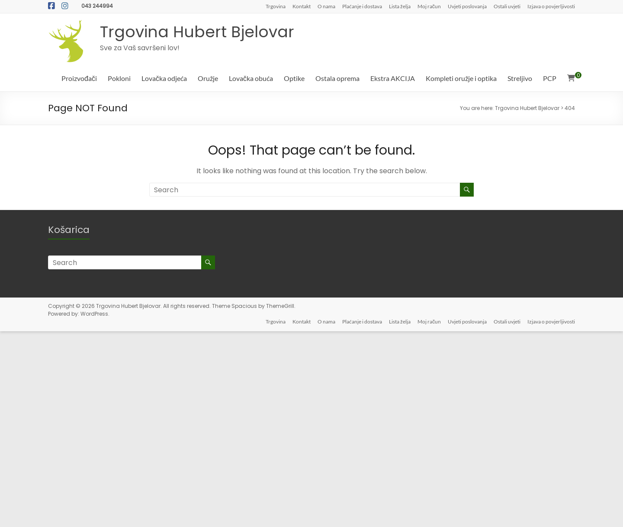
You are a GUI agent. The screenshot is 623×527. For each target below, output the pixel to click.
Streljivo (519, 78)
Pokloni (119, 78)
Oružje (208, 78)
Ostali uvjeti (507, 6)
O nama (326, 6)
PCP (549, 78)
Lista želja (400, 6)
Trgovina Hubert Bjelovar (197, 32)
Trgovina (276, 6)
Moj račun (429, 6)
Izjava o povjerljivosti (551, 6)
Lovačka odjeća (164, 78)
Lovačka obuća (251, 78)
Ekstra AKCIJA (392, 78)
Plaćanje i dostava (362, 6)
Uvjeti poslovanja (467, 6)
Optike (294, 78)
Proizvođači (79, 78)
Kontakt (301, 6)
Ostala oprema (337, 78)
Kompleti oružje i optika (461, 78)
